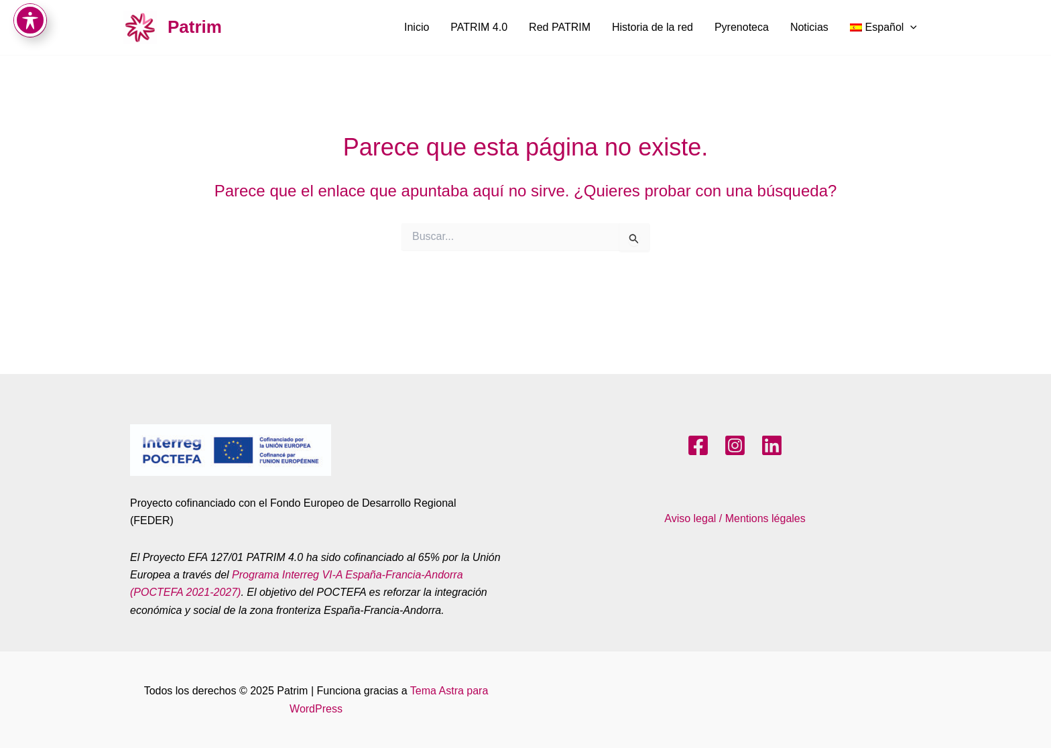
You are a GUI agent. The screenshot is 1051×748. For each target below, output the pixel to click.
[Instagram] (735, 445)
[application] (910, 27)
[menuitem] (883, 27)
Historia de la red (652, 27)
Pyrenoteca (742, 27)
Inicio (416, 27)
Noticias (809, 27)
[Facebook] (698, 445)
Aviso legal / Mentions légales (735, 518)
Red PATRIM (560, 27)
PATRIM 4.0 (478, 27)
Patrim (195, 27)
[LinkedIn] (772, 445)
